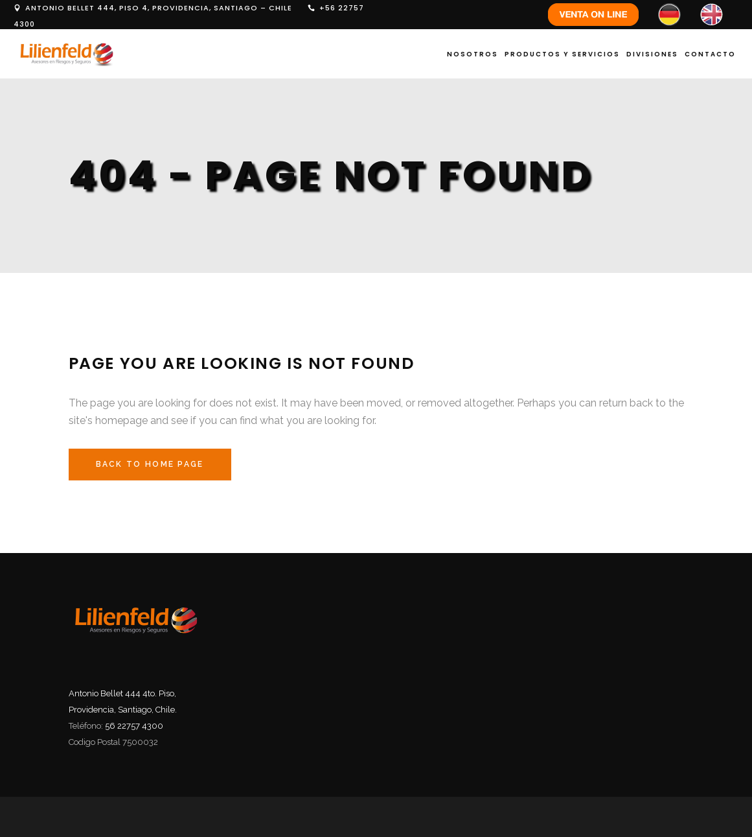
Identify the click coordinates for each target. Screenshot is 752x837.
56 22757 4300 (134, 726)
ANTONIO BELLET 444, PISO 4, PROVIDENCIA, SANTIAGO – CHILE (158, 8)
